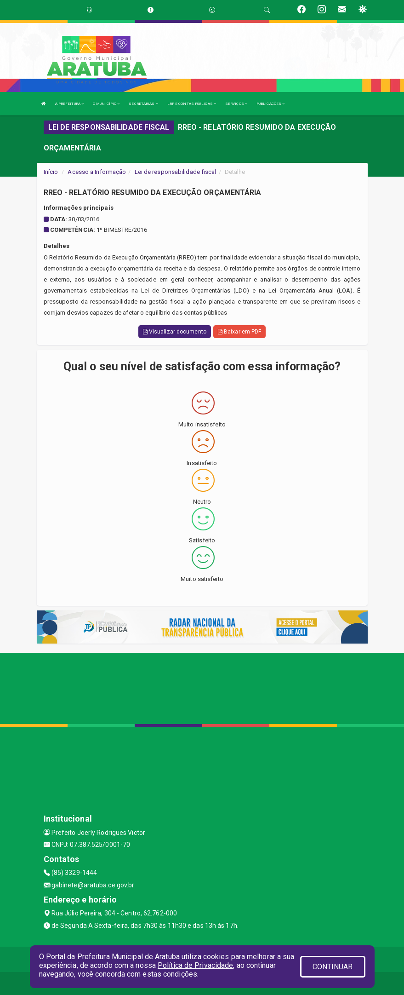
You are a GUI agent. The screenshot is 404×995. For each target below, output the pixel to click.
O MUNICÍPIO (106, 104)
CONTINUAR (333, 966)
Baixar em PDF (240, 331)
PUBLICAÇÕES (270, 104)
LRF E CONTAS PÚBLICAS (191, 104)
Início (51, 171)
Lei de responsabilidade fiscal (175, 171)
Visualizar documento (174, 331)
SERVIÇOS (236, 104)
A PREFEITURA (69, 104)
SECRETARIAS (143, 104)
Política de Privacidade (195, 965)
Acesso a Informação (97, 171)
